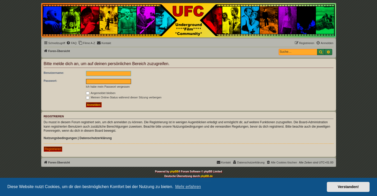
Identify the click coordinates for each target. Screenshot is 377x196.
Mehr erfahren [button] (188, 186)
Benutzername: (54, 72)
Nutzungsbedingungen (60, 138)
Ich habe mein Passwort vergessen (108, 86)
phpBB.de (207, 176)
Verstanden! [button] (348, 187)
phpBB (174, 171)
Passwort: (50, 80)
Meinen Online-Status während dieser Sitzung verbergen (123, 97)
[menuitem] (71, 43)
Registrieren (53, 149)
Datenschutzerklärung (96, 138)
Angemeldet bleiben (101, 93)
